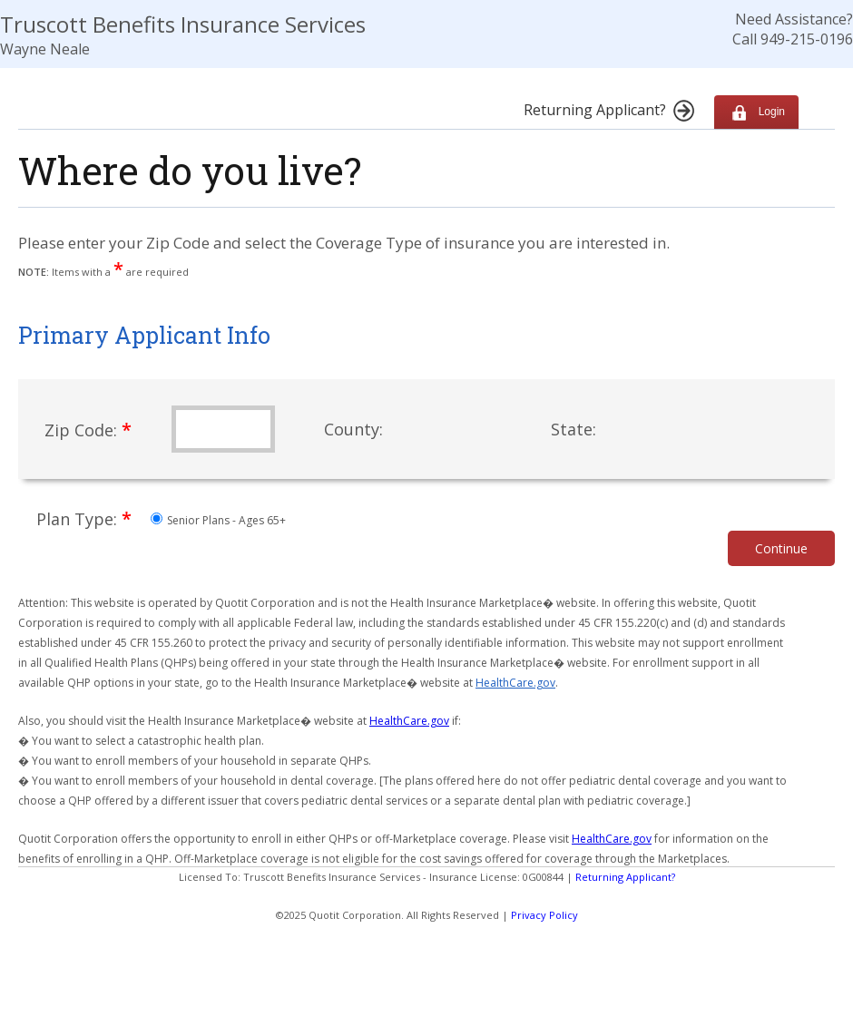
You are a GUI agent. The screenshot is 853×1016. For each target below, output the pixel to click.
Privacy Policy (544, 915)
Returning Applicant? (625, 877)
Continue (781, 548)
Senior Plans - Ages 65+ (218, 520)
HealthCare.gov (515, 682)
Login (756, 112)
